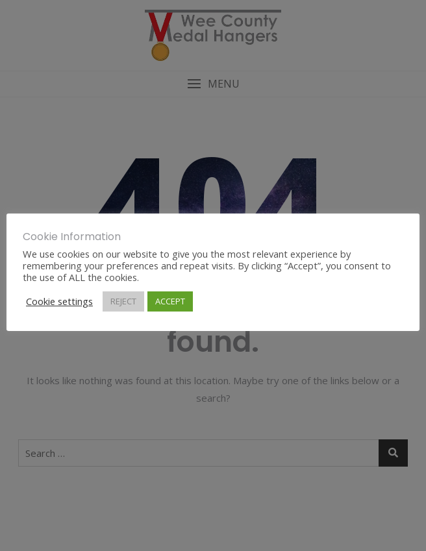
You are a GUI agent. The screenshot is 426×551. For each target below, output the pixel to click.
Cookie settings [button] (59, 301)
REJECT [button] (123, 301)
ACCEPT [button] (170, 301)
